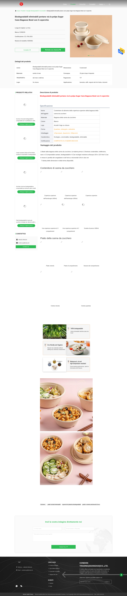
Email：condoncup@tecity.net (24, 570)
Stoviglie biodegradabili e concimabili (35, 10)
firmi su (107, 581)
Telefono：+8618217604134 (24, 567)
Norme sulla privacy (28, 594)
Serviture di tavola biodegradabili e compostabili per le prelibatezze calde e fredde (26, 120)
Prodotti (72, 4)
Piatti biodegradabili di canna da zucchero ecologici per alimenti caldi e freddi (25, 222)
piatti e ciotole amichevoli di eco (91, 504)
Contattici (92, 4)
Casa (65, 4)
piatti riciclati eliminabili (54, 504)
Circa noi (82, 4)
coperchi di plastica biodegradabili (71, 504)
